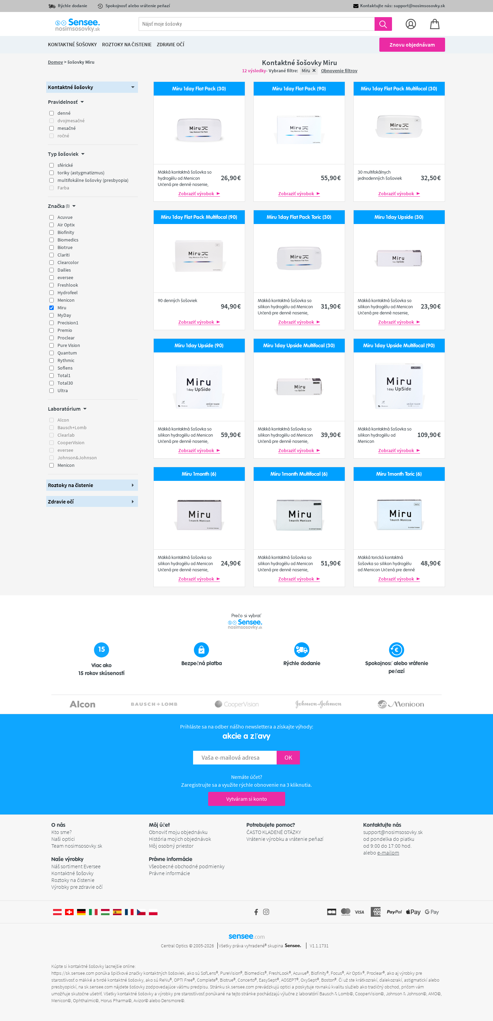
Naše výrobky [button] (67, 859)
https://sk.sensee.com (72, 973)
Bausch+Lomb (72, 427)
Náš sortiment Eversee (76, 866)
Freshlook (68, 285)
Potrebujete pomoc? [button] (270, 825)
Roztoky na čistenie (72, 879)
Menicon (66, 300)
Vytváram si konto (246, 798)
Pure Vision (69, 345)
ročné (63, 136)
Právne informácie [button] (170, 859)
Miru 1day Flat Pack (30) (199, 89)
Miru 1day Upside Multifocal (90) (399, 346)
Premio (65, 330)
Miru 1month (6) (199, 474)
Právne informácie (169, 873)
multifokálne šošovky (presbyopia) (93, 180)
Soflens (65, 368)
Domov (55, 62)
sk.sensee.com (98, 987)
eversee (65, 277)
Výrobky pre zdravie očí (77, 886)
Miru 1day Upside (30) (399, 217)
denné (64, 113)
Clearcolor (68, 262)
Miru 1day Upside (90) (199, 346)
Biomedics (68, 240)
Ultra (63, 390)
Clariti (63, 255)
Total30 (65, 383)
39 (331, 434)
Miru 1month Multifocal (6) (299, 474)
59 (231, 434)
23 (431, 306)
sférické (65, 165)
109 (429, 434)
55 (331, 177)
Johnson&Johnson (77, 458)
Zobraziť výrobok (199, 193)
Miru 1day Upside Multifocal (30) (299, 346)
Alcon (63, 420)
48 (431, 563)
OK (288, 757)
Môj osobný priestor (171, 845)
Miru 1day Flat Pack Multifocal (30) (399, 89)
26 (231, 177)
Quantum (67, 353)
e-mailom (388, 852)
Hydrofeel (68, 292)
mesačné (67, 128)
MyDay (64, 315)
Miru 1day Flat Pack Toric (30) (299, 217)
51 (331, 563)
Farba (63, 188)
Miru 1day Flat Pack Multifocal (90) (199, 217)
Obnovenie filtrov (339, 70)
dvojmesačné (71, 120)
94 (231, 306)
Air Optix (66, 225)
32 (431, 177)
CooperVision (71, 442)
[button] (92, 87)
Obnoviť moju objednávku (178, 832)
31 (331, 306)
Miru (62, 307)
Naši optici (63, 838)
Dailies (64, 270)
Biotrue (65, 247)
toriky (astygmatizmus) (81, 173)
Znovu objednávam (412, 44)
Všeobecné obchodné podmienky (187, 866)
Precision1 (68, 323)
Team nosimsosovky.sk (76, 845)
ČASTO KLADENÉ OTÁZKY (273, 832)
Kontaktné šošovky (72, 873)
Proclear (66, 338)
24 (231, 563)
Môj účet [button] (159, 825)
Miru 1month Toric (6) (399, 474)
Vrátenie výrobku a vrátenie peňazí (285, 838)
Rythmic (66, 360)
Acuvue (65, 217)
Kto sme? (61, 832)
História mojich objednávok (180, 838)
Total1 (64, 375)
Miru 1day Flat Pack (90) (299, 89)
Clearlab (66, 435)
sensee (247, 936)
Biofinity (66, 232)
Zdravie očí (170, 44)
